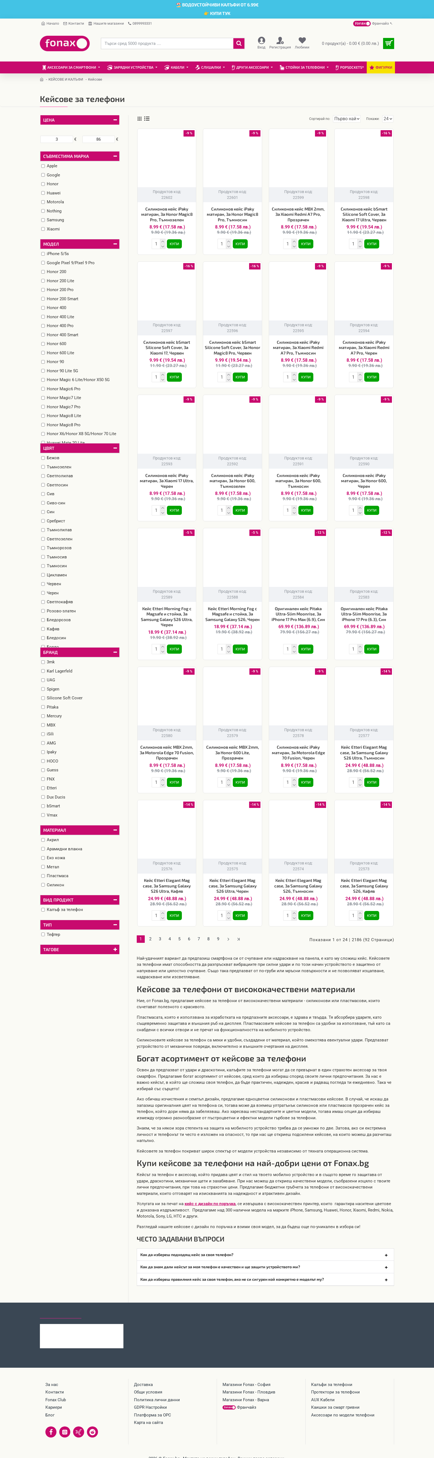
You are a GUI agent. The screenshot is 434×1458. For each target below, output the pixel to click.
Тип (47, 924)
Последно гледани (60, 1305)
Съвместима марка (66, 156)
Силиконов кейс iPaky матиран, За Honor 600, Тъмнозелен (232, 478)
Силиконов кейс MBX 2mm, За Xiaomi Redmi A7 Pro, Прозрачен (298, 214)
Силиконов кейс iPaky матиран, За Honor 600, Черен (364, 478)
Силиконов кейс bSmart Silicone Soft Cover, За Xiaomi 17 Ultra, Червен (364, 214)
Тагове (51, 949)
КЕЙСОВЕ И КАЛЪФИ (65, 79)
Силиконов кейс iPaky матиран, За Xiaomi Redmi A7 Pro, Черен (364, 346)
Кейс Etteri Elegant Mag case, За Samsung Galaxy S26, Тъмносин (298, 880)
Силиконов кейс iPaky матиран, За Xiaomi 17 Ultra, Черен (167, 478)
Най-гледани (101, 1305)
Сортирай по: (310, 119)
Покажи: (374, 119)
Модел (51, 244)
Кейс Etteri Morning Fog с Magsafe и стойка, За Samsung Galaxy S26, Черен (232, 610)
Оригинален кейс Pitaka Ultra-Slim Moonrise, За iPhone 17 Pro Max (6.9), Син (298, 610)
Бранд (50, 652)
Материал (54, 830)
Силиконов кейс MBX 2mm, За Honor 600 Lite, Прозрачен (232, 748)
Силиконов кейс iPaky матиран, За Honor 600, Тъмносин (298, 478)
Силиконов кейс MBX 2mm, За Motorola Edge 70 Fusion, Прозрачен (167, 748)
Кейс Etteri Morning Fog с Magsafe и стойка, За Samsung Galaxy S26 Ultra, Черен (167, 613)
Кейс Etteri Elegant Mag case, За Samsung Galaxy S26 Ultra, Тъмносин (364, 748)
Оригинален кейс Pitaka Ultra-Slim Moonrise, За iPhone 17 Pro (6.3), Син (364, 610)
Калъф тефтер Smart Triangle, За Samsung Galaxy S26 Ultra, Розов (92, 1320)
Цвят (48, 448)
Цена (49, 119)
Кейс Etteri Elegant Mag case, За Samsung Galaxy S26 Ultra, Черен (233, 880)
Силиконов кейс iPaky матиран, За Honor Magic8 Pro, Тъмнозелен (167, 214)
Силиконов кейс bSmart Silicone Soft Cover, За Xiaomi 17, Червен (166, 346)
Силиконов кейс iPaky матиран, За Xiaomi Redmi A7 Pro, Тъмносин (298, 346)
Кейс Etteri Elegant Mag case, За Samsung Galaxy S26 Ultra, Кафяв (167, 880)
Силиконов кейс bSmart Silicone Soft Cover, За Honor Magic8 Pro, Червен (232, 346)
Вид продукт (58, 899)
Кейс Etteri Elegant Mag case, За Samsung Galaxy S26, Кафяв (364, 880)
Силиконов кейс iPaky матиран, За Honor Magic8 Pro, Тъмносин (232, 214)
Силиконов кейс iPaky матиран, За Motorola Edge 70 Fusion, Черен (298, 748)
